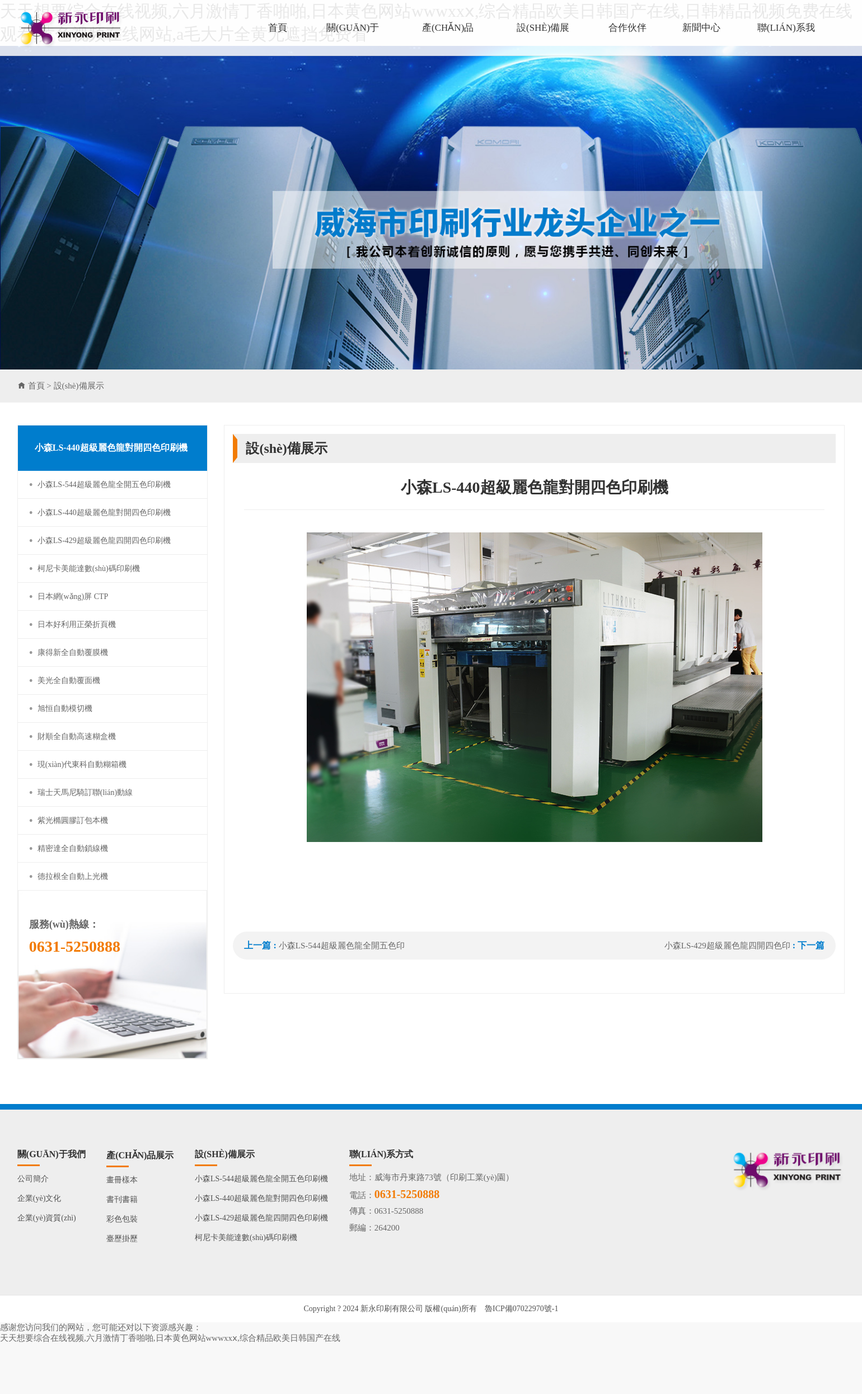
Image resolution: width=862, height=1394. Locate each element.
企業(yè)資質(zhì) (46, 1218)
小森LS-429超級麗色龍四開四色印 (727, 945)
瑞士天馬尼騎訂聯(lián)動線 (85, 792)
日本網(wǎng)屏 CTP (73, 596)
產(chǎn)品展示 (448, 39)
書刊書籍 (122, 1199)
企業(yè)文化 (39, 1198)
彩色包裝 (122, 1219)
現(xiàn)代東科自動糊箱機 (82, 764)
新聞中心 (701, 27)
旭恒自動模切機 (65, 708)
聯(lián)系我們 (786, 39)
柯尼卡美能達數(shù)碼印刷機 (89, 568)
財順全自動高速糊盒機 (77, 736)
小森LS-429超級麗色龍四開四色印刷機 (104, 540)
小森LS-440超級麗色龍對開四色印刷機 (104, 512)
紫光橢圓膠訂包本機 (73, 820)
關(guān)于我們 (352, 39)
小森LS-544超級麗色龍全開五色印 (342, 945)
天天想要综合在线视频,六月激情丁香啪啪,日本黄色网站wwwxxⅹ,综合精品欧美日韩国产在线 (170, 1338)
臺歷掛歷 (122, 1238)
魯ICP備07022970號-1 (521, 1308)
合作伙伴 (627, 27)
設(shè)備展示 (543, 39)
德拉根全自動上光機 (73, 876)
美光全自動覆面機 (69, 680)
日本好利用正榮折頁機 (77, 624)
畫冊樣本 (122, 1180)
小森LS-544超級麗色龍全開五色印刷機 (104, 484)
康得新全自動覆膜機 (73, 652)
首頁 (277, 27)
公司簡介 (33, 1179)
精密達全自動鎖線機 (73, 848)
